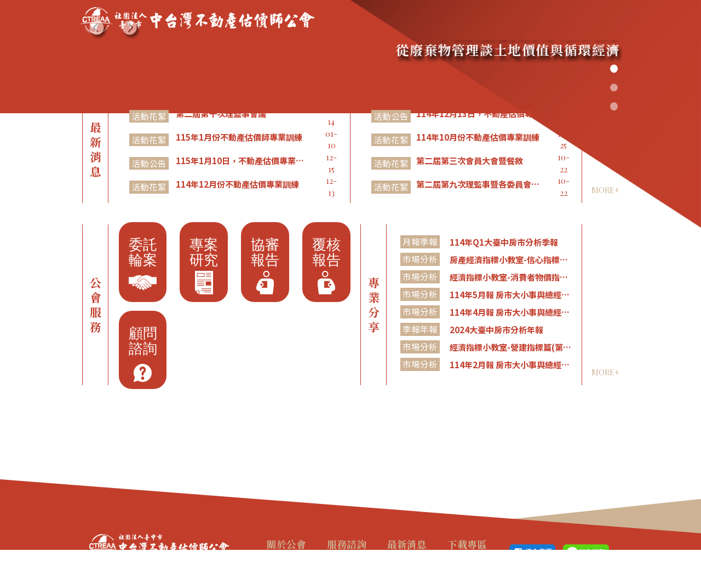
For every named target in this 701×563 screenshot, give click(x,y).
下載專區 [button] (556, 21)
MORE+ (605, 189)
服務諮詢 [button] (417, 21)
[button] (99, 30)
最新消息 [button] (488, 21)
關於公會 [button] (348, 21)
